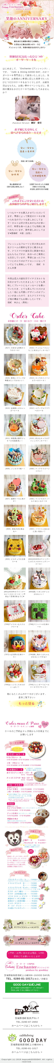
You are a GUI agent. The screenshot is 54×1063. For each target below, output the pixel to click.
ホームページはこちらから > (27, 1025)
